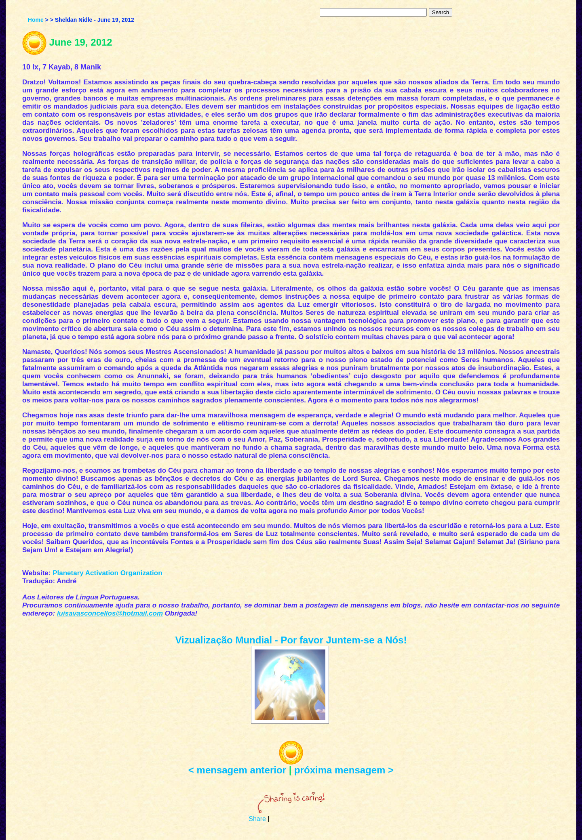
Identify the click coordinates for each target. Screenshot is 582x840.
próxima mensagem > (344, 770)
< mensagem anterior (237, 770)
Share (257, 818)
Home (36, 20)
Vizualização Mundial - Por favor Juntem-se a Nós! (291, 640)
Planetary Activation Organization (107, 573)
